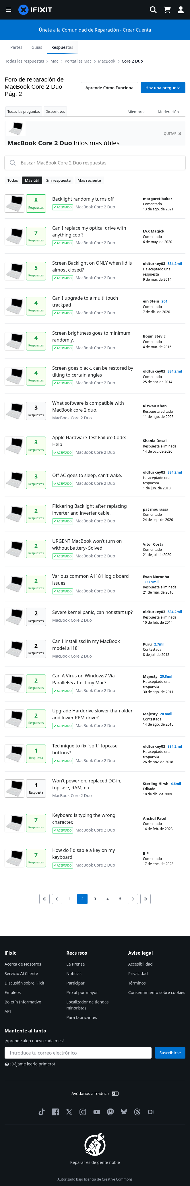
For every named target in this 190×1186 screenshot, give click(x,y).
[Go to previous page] (57, 885)
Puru (147, 630)
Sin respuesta (58, 166)
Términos (137, 969)
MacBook (63, 47)
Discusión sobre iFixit (24, 969)
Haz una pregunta (163, 74)
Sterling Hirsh (155, 769)
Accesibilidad (140, 950)
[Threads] (136, 1098)
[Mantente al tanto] (78, 1039)
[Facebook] (54, 1098)
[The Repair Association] (149, 1098)
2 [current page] (83, 885)
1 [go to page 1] (70, 885)
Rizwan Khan (155, 392)
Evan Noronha (156, 562)
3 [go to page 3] (95, 885)
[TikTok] (40, 1098)
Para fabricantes (81, 1003)
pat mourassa (155, 495)
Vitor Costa (153, 530)
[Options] (10, 47)
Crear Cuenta (137, 30)
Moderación (168, 97)
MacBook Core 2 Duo (95, 193)
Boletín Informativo (23, 988)
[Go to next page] (133, 885)
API (8, 997)
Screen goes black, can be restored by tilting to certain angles (92, 357)
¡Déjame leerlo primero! (30, 1050)
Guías (143, 47)
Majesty (150, 662)
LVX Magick (153, 217)
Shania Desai (154, 426)
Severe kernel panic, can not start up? (92, 598)
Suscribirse (170, 1039)
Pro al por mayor (82, 978)
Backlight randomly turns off (83, 185)
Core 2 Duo (89, 47)
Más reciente (89, 166)
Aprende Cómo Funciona (109, 74)
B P (146, 839)
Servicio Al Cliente (21, 959)
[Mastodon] (109, 1098)
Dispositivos (55, 97)
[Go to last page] (145, 885)
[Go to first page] (44, 885)
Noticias (74, 959)
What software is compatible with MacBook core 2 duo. (88, 392)
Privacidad (138, 959)
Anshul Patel (154, 804)
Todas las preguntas (23, 97)
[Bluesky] (123, 1098)
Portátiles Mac (34, 47)
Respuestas (169, 47)
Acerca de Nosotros (23, 950)
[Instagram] (81, 1098)
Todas (12, 166)
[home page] (35, 10)
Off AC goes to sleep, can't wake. (87, 461)
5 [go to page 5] (120, 885)
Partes (123, 47)
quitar (172, 119)
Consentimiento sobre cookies (156, 978)
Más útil (32, 166)
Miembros (137, 97)
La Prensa (75, 950)
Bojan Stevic (154, 322)
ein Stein (151, 287)
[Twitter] (68, 1098)
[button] (8, 10)
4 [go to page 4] (108, 885)
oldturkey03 (154, 249)
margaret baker (157, 184)
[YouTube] (95, 1098)
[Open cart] (167, 9)
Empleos (13, 978)
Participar (75, 969)
